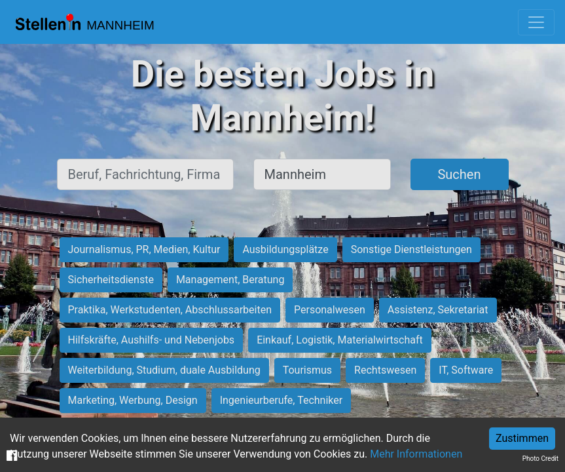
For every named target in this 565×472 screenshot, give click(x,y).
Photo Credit (540, 458)
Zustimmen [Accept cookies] (522, 438)
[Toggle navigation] (536, 22)
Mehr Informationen (416, 454)
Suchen (459, 174)
